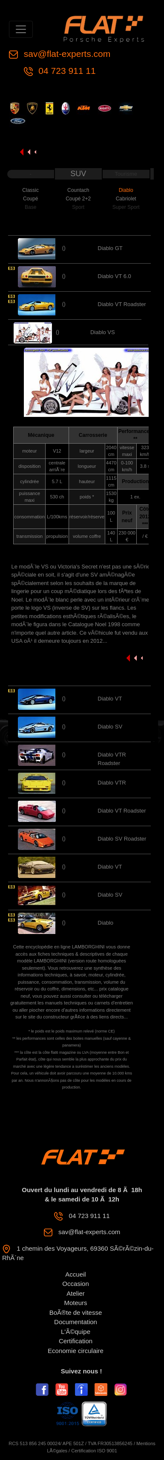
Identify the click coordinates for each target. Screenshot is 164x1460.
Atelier (75, 1293)
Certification (75, 1341)
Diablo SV (110, 726)
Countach (78, 190)
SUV (78, 173)
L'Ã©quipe (75, 1331)
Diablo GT (110, 248)
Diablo (126, 190)
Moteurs (75, 1302)
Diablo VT (110, 698)
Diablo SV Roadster (122, 838)
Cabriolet (126, 199)
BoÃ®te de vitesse (75, 1312)
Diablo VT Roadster (122, 304)
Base (30, 207)
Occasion (75, 1283)
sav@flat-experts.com (65, 54)
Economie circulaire (76, 1350)
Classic (30, 190)
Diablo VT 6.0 (114, 276)
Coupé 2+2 (78, 199)
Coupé (30, 199)
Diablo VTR (112, 782)
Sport (78, 207)
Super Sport (126, 207)
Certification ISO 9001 (94, 1450)
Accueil (75, 1274)
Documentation (75, 1321)
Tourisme (126, 174)
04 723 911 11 (66, 71)
